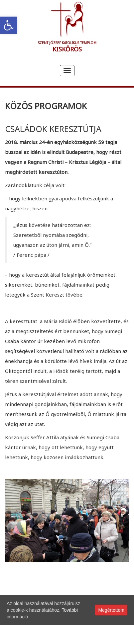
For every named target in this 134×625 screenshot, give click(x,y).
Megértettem (111, 610)
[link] (8, 25)
